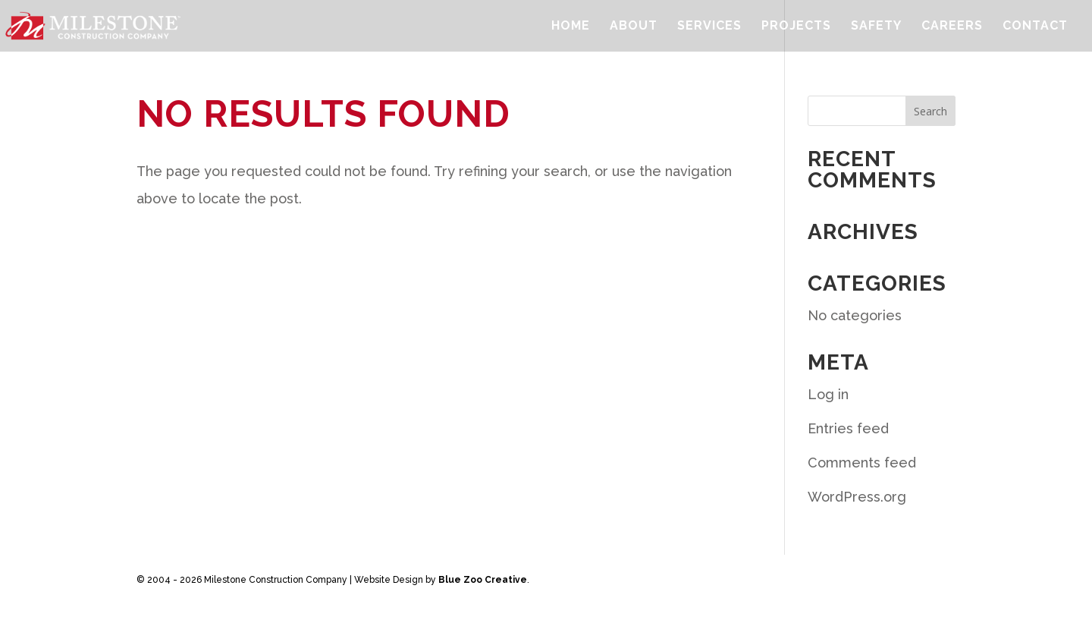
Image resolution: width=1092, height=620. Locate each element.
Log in (828, 394)
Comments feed (862, 463)
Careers (952, 26)
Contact (1035, 26)
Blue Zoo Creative (482, 579)
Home (570, 26)
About (633, 26)
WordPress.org (857, 497)
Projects (796, 26)
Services (709, 26)
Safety (876, 26)
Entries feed (848, 428)
